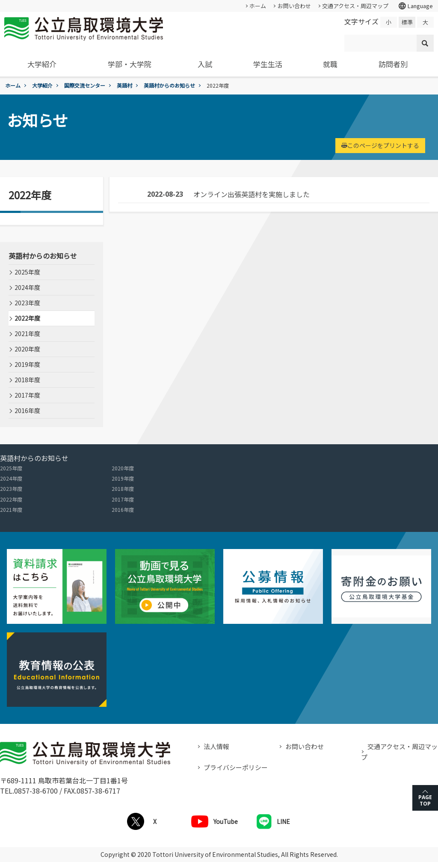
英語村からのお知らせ (169, 85)
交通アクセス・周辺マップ (355, 6)
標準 (407, 22)
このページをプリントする (380, 145)
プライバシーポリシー (236, 767)
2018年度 (27, 379)
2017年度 (27, 395)
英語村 (124, 85)
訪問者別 (393, 64)
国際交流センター (84, 85)
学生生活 (267, 64)
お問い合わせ (294, 6)
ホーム (257, 6)
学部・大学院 (129, 64)
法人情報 (216, 746)
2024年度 (27, 287)
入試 (205, 64)
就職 (330, 64)
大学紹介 (41, 64)
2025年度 (27, 272)
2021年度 (27, 333)
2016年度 (27, 410)
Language (415, 6)
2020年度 (27, 349)
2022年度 (27, 318)
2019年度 (27, 364)
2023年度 (27, 302)
